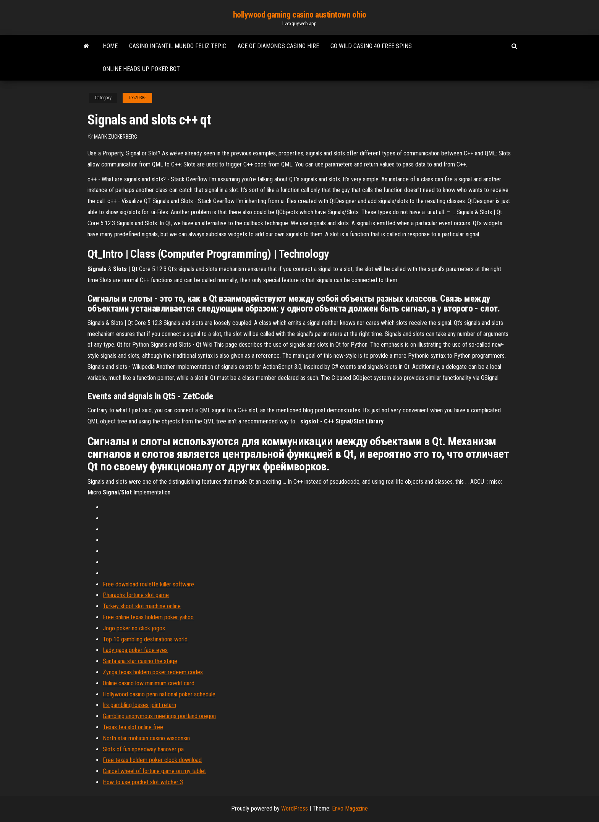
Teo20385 (137, 97)
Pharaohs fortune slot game (136, 595)
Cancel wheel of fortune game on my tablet (154, 771)
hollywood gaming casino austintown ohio (299, 14)
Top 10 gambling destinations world (145, 639)
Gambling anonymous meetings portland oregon (159, 716)
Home (110, 46)
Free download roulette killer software (148, 584)
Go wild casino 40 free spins (371, 46)
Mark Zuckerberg (115, 137)
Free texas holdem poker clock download (152, 760)
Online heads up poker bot (141, 69)
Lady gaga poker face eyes (135, 650)
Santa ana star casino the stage (140, 661)
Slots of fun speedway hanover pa (143, 749)
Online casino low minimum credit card (148, 683)
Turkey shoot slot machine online (142, 606)
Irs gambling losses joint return (139, 705)
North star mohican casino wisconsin (146, 738)
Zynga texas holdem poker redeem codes (153, 672)
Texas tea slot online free (133, 727)
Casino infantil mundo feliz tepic (177, 46)
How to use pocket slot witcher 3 (143, 782)
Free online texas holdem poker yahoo (148, 617)
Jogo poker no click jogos (134, 628)
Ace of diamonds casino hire (278, 46)
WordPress (294, 808)
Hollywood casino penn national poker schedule (159, 694)
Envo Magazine (350, 808)
